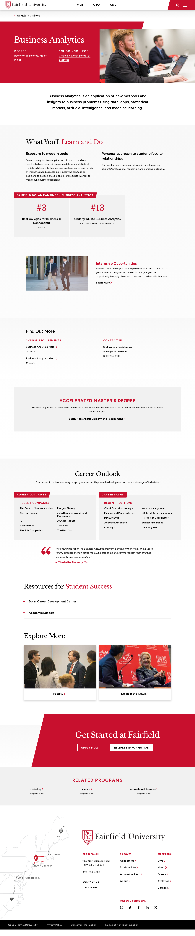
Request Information (131, 747)
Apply (97, 4)
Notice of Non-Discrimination (121, 924)
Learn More (103, 282)
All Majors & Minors (28, 15)
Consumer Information (83, 924)
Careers (162, 887)
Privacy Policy (54, 924)
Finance (85, 789)
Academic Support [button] (41, 613)
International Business (142, 789)
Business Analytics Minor (40, 358)
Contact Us (90, 881)
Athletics (163, 881)
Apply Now (90, 747)
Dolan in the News (133, 694)
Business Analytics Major (40, 346)
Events (161, 874)
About (124, 881)
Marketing (35, 789)
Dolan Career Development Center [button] (52, 601)
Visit (80, 4)
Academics (127, 860)
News (161, 867)
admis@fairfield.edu (115, 351)
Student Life (128, 867)
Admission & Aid (130, 874)
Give (113, 4)
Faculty (58, 694)
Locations (89, 887)
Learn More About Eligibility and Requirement (96, 418)
